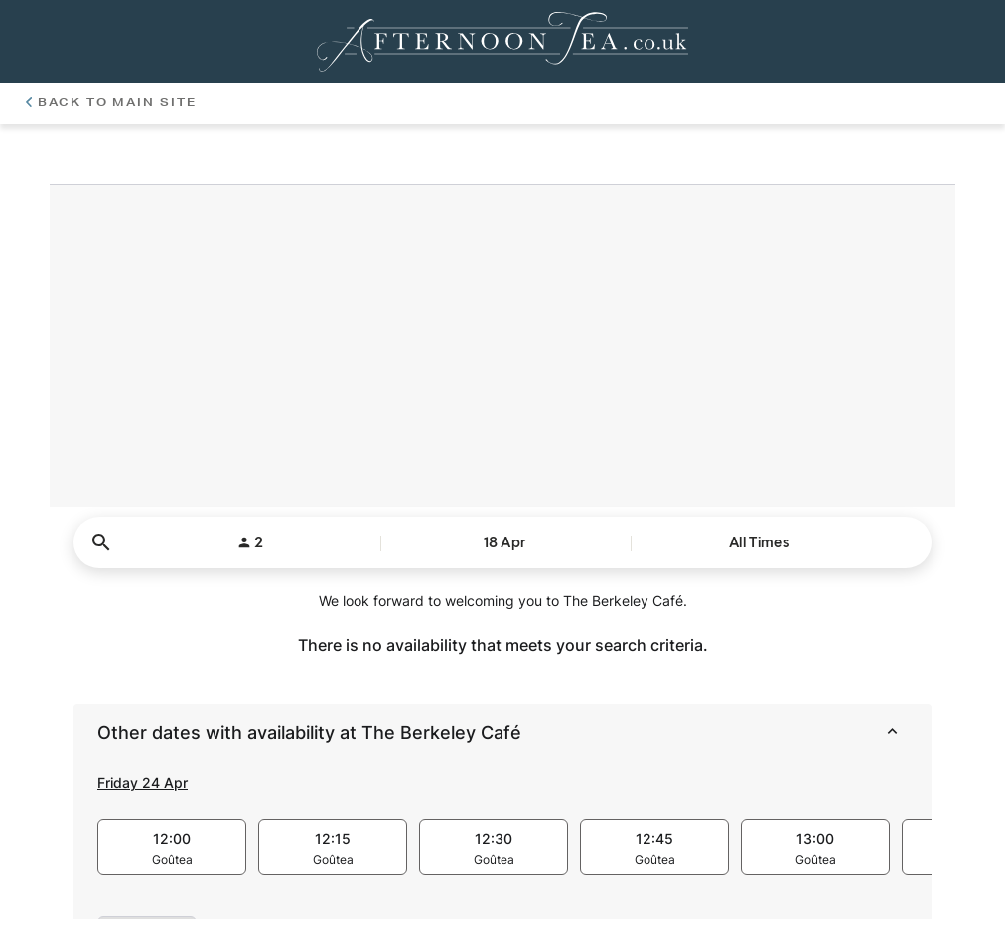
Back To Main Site (111, 102)
